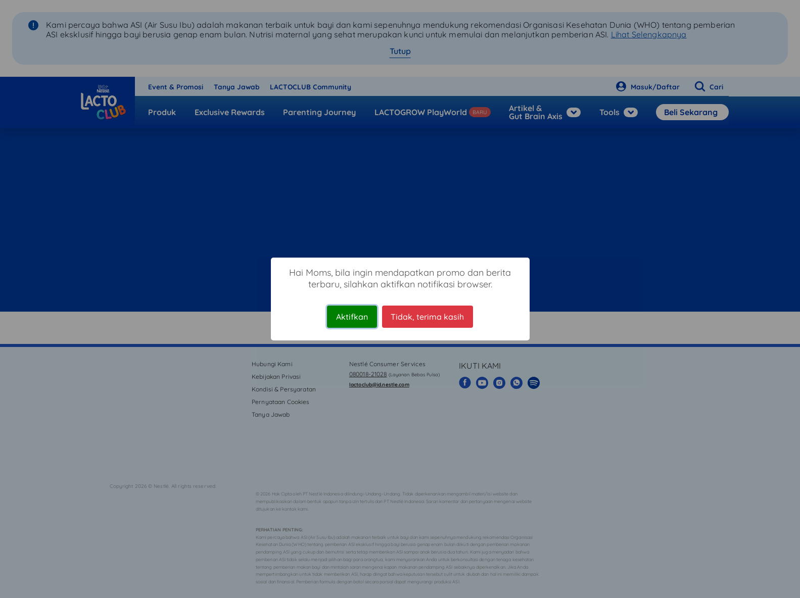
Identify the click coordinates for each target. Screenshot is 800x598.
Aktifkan (352, 317)
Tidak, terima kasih (427, 317)
